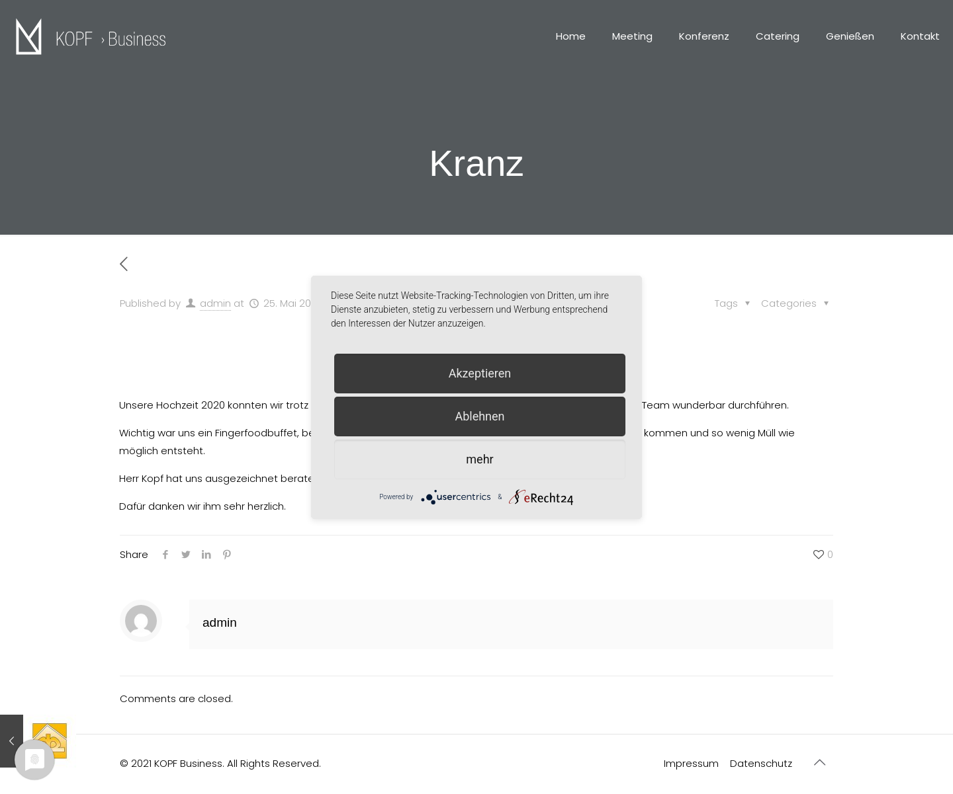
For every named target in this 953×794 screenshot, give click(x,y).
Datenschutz (761, 763)
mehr (479, 459)
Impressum (691, 763)
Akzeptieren (480, 373)
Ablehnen (479, 416)
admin (215, 303)
